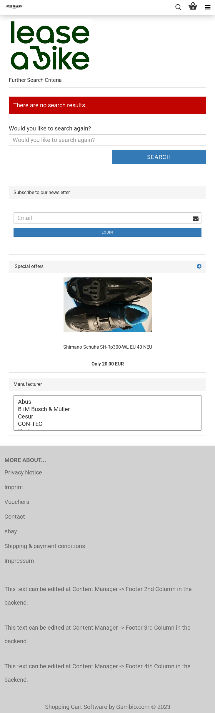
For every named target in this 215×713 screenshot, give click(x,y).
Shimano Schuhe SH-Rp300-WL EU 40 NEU (107, 347)
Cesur (107, 416)
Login (107, 232)
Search (159, 157)
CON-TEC (107, 424)
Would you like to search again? (50, 128)
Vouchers (16, 501)
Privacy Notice (23, 472)
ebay (10, 531)
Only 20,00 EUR (107, 364)
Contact (14, 516)
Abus (107, 402)
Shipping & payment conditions (44, 546)
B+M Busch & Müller (107, 409)
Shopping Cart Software (76, 706)
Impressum (19, 560)
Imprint (13, 487)
